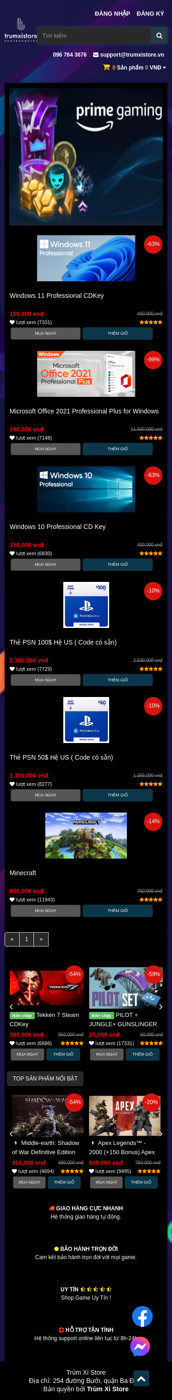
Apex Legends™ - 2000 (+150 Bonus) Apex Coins (122, 1152)
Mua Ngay (45, 333)
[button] (11, 1007)
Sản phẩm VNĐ (139, 67)
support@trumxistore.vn (128, 55)
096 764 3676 (69, 55)
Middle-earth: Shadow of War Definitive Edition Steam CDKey (45, 1152)
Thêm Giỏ (118, 333)
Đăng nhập (112, 13)
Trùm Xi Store (108, 1389)
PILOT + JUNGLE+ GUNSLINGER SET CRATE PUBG (123, 1024)
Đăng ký (150, 13)
